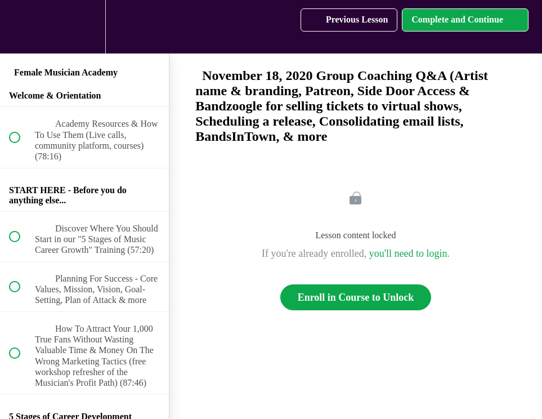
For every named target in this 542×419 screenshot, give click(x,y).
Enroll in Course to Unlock (356, 297)
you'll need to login (408, 253)
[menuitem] (84, 27)
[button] (21, 27)
